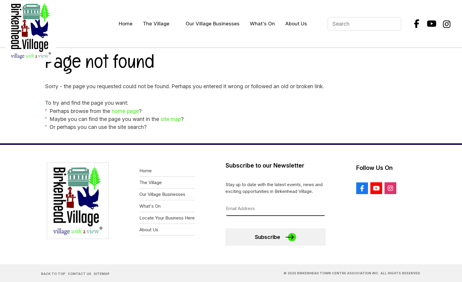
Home (126, 24)
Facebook (416, 23)
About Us (296, 24)
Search (394, 23)
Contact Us (79, 274)
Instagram (446, 23)
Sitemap (102, 274)
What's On (262, 24)
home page (125, 111)
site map (171, 119)
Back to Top (53, 274)
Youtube (431, 23)
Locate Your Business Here (167, 218)
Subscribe (267, 237)
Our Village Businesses (213, 24)
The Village (156, 24)
